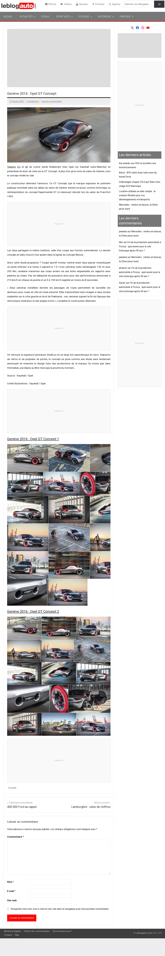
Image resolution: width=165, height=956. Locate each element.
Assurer (83, 4)
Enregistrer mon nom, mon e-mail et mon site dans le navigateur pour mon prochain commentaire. (60, 909)
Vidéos (68, 4)
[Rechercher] (159, 4)
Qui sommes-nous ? (62, 931)
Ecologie (85, 16)
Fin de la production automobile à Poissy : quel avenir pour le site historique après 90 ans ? (140, 246)
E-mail (11, 891)
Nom (10, 882)
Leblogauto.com (144, 933)
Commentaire (15, 837)
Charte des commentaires (37, 931)
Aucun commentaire (52, 101)
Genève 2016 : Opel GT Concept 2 (33, 611)
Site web (12, 900)
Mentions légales (12, 931)
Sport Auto (64, 16)
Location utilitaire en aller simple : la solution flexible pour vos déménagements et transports (137, 195)
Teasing (11, 166)
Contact (8, 935)
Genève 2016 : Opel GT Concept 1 (33, 439)
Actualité (12, 788)
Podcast (99, 4)
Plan (17, 935)
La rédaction (33, 101)
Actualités (28, 16)
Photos (52, 4)
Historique (106, 16)
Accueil (8, 16)
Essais (45, 16)
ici (19, 166)
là (26, 166)
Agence (116, 4)
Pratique (126, 16)
